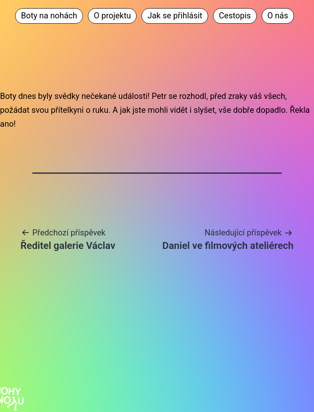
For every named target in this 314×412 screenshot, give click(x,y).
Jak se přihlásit (175, 15)
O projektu (112, 15)
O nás (277, 15)
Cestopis (235, 15)
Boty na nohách (49, 15)
